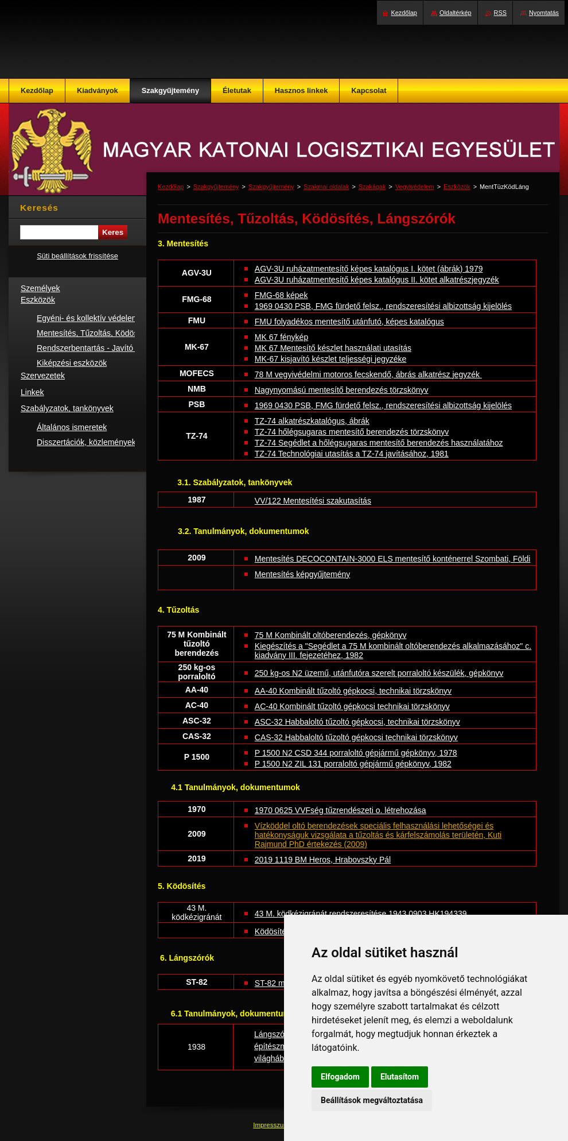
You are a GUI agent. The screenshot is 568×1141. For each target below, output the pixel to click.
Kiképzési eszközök (72, 363)
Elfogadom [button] (340, 1076)
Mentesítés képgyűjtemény (303, 574)
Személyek (40, 288)
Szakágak (372, 186)
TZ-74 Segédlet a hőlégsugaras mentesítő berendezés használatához (379, 442)
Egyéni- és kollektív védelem (87, 318)
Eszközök (456, 186)
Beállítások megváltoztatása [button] (372, 1100)
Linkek (32, 392)
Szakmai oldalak (326, 186)
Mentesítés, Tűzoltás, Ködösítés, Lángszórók (117, 333)
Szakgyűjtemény (216, 186)
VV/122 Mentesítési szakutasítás (313, 500)
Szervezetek (43, 375)
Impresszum (272, 1124)
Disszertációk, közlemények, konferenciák (111, 442)
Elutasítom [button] (399, 1076)
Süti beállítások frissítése (77, 256)
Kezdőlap (171, 186)
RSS (500, 12)
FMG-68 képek (281, 295)
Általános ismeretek (72, 427)
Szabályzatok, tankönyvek (67, 408)
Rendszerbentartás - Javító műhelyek (103, 348)
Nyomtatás (544, 12)
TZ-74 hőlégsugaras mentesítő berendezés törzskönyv (352, 431)
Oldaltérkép (455, 12)
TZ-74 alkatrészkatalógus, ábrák (312, 421)
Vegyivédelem (414, 186)
